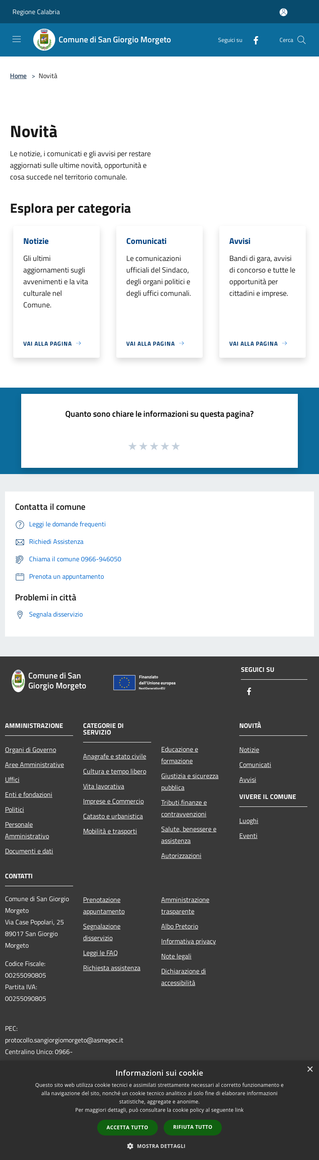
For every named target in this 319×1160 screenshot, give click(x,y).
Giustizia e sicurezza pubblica (189, 781)
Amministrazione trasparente (185, 905)
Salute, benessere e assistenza (188, 834)
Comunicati (255, 764)
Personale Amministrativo (27, 830)
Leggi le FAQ (100, 953)
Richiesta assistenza (111, 968)
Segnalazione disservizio (101, 932)
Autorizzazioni (181, 855)
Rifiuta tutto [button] (193, 1127)
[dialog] (159, 1110)
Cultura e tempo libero (114, 771)
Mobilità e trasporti (110, 831)
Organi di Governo (30, 749)
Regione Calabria (36, 12)
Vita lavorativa (103, 786)
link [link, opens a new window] (239, 1109)
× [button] (310, 1070)
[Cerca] (302, 40)
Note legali (176, 956)
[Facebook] (252, 39)
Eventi (248, 836)
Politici (14, 809)
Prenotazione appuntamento (104, 905)
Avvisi (247, 779)
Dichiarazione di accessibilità (183, 977)
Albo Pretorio (179, 926)
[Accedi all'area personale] (283, 12)
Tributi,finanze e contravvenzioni (184, 808)
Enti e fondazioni (28, 794)
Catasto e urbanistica (113, 816)
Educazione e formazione (179, 755)
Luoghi (248, 821)
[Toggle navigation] (17, 39)
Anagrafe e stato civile (114, 756)
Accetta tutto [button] (127, 1127)
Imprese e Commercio (113, 801)
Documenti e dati (29, 851)
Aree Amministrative (34, 764)
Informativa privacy (188, 941)
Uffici (12, 779)
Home (18, 76)
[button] (159, 1146)
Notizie (249, 749)
